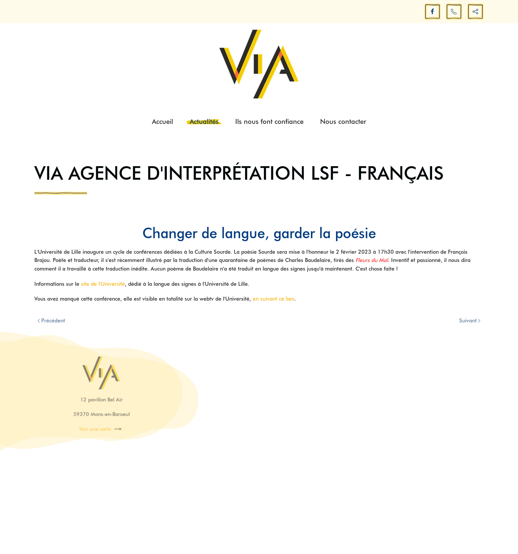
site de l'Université (103, 284)
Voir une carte (95, 428)
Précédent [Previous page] (51, 320)
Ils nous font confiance (269, 122)
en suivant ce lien (273, 299)
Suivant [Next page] (469, 320)
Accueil (162, 122)
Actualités (204, 122)
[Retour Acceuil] (259, 64)
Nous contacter (343, 122)
